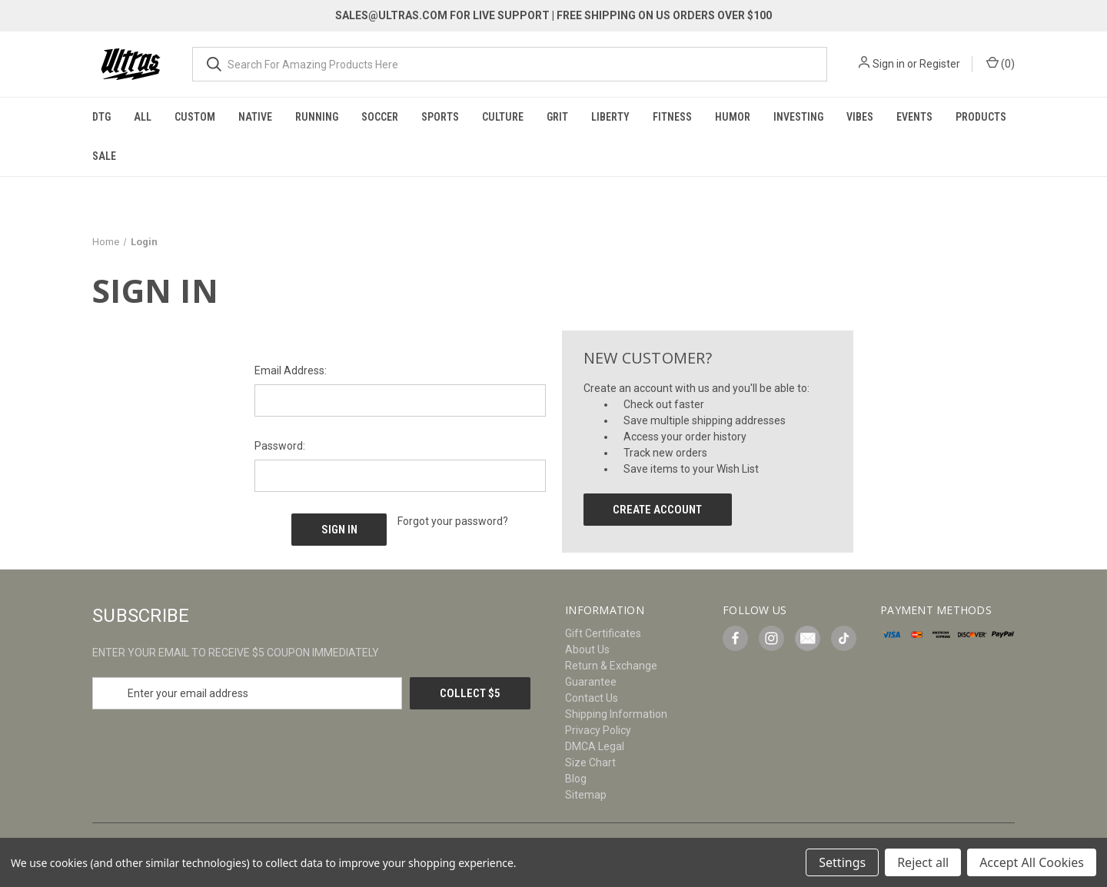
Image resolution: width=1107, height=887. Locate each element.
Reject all (923, 862)
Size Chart (590, 762)
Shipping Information (616, 714)
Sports (440, 117)
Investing (798, 117)
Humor (732, 117)
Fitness (672, 117)
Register (939, 64)
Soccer (379, 117)
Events (914, 117)
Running (316, 117)
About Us (587, 649)
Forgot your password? (452, 521)
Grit (557, 117)
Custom (195, 117)
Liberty (610, 117)
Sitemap (586, 795)
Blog (576, 778)
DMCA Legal (594, 746)
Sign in (889, 64)
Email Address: (290, 370)
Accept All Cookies (1031, 862)
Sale (104, 156)
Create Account (657, 510)
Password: (279, 446)
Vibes (859, 117)
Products (981, 117)
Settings (842, 862)
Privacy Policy (598, 730)
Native (255, 117)
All (142, 117)
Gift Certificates (603, 633)
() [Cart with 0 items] (1000, 63)
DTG (101, 117)
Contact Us (591, 698)
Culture (503, 117)
